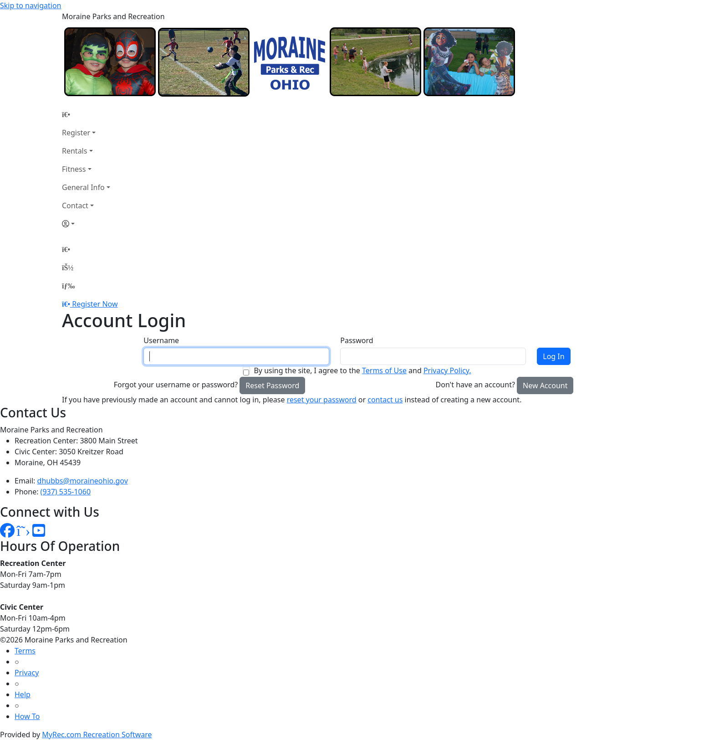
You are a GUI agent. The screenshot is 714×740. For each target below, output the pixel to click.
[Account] (86, 224)
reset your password (322, 400)
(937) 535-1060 (66, 492)
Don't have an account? (475, 385)
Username (161, 340)
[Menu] (68, 286)
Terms (25, 651)
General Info (83, 187)
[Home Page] (86, 114)
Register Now (94, 304)
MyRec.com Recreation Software (97, 735)
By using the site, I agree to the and (362, 370)
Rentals (74, 151)
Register (76, 133)
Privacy (27, 673)
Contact (75, 205)
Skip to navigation (30, 5)
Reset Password (272, 385)
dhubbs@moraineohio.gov (82, 481)
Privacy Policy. (447, 370)
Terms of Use (384, 370)
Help (23, 694)
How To (27, 716)
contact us (385, 400)
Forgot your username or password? (176, 385)
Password (356, 340)
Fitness (74, 169)
